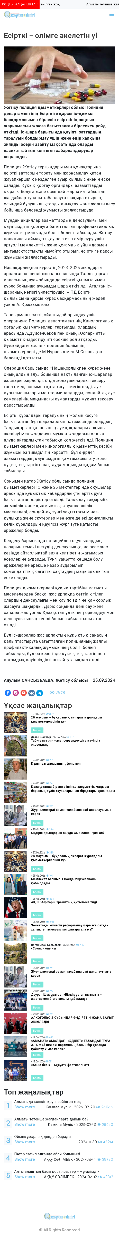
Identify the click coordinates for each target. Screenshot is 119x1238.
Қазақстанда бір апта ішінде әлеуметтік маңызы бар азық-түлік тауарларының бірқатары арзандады (73, 789)
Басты (37, 730)
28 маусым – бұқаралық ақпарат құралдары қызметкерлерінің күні (66, 719)
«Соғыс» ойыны (43, 948)
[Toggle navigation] (112, 16)
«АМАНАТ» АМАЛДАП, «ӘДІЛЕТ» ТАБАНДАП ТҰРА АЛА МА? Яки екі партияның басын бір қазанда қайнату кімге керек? (70, 1045)
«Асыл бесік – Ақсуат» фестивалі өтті (60, 1065)
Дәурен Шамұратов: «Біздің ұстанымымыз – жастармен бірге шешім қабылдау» (66, 997)
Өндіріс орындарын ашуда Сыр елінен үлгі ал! (67, 833)
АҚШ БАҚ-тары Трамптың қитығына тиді (64, 902)
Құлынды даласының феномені (56, 763)
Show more (24, 1107)
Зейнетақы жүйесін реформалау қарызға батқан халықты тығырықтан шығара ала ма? (69, 927)
